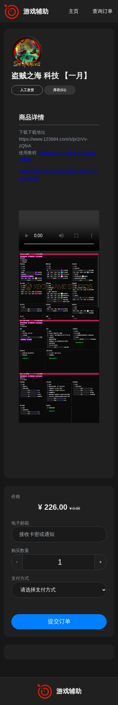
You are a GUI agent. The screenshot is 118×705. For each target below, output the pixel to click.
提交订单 (59, 621)
